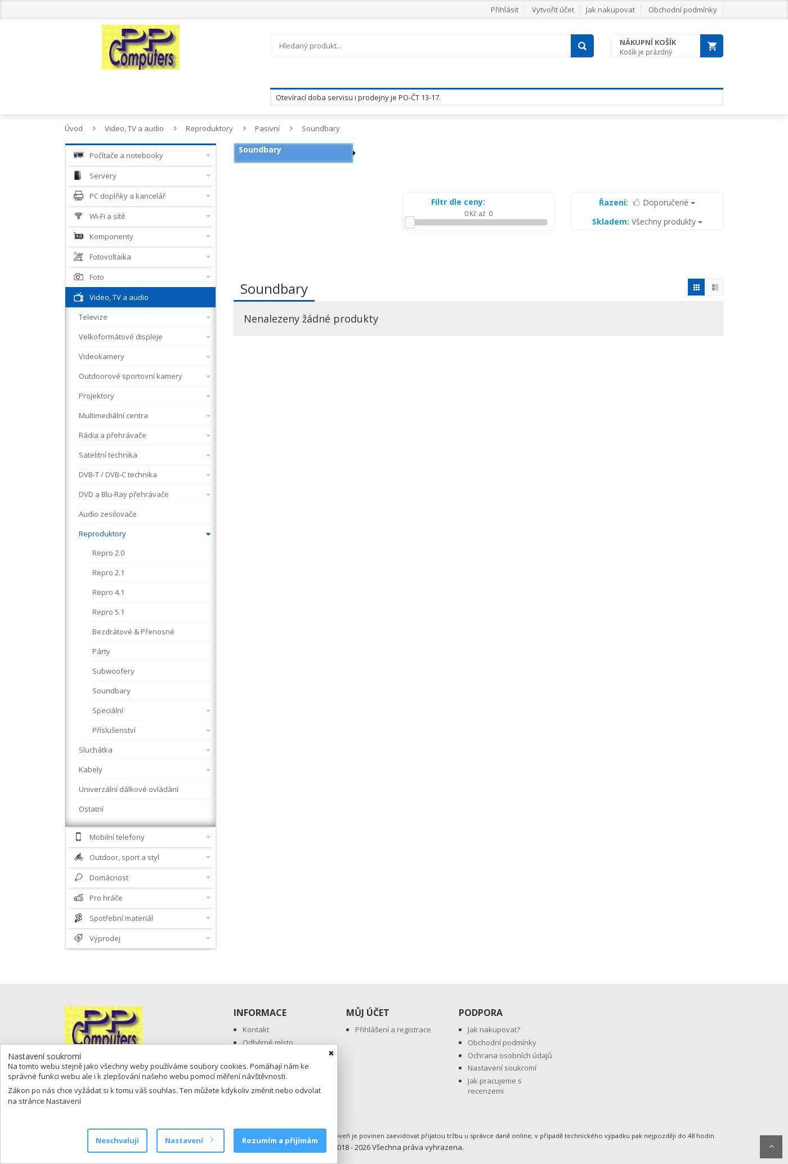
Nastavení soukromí (502, 1068)
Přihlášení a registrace (393, 1029)
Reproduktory (209, 128)
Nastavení (189, 1140)
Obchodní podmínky (682, 10)
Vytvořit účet (553, 10)
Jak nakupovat (610, 10)
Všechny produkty (647, 221)
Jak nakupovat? (494, 1029)
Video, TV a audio (134, 128)
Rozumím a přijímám (280, 1140)
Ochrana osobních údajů (510, 1055)
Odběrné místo (268, 1042)
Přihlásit (504, 10)
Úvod (74, 128)
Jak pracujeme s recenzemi (495, 1086)
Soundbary (321, 128)
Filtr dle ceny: (458, 201)
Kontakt (256, 1029)
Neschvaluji (117, 1140)
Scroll (771, 1146)
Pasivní (267, 128)
